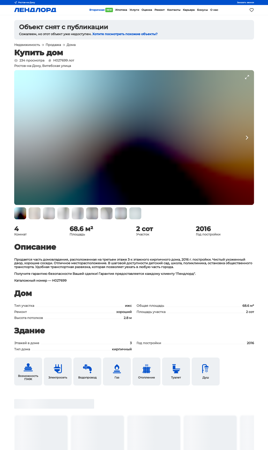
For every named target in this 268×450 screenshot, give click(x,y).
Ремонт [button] (159, 9)
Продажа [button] (53, 45)
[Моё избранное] (251, 10)
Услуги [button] (134, 9)
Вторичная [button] (101, 10)
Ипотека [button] (121, 9)
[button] (20, 213)
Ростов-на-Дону (24, 2)
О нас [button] (214, 9)
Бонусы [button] (202, 9)
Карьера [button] (189, 9)
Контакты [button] (173, 9)
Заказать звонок (245, 2)
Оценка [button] (146, 9)
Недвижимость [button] (27, 45)
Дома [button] (71, 45)
